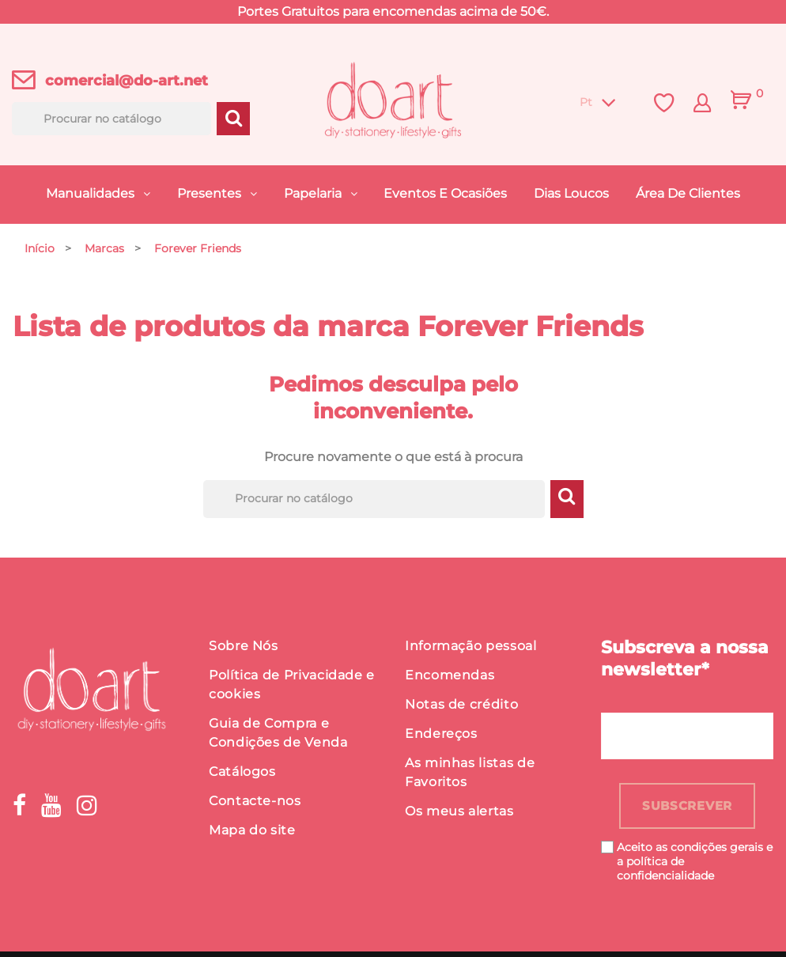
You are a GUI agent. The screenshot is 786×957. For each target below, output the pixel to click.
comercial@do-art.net (126, 81)
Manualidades (92, 193)
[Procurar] (111, 118)
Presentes (210, 193)
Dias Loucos (571, 193)
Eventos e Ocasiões (445, 193)
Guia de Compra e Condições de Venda (278, 736)
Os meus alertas (459, 814)
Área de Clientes (688, 193)
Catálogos (242, 774)
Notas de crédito (461, 707)
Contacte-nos (255, 803)
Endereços (441, 736)
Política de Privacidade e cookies (292, 688)
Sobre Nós (243, 648)
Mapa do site (252, 833)
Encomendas (449, 678)
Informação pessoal (471, 648)
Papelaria (314, 193)
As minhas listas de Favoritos (470, 775)
